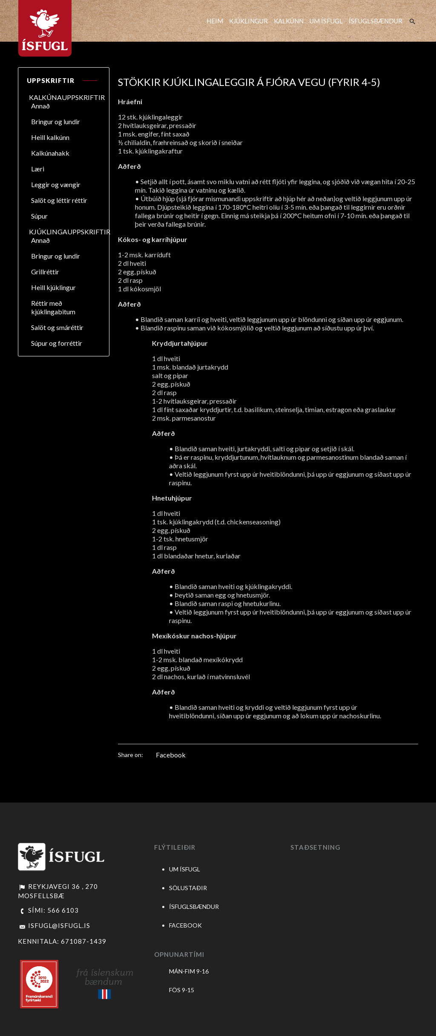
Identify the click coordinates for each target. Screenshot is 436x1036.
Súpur (39, 216)
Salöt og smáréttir (57, 327)
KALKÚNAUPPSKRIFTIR (67, 97)
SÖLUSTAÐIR (188, 887)
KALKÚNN (289, 21)
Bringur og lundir (55, 121)
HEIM (215, 21)
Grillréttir (45, 272)
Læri (37, 169)
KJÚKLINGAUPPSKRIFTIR (69, 232)
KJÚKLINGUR (248, 21)
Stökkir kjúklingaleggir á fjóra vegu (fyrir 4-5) (249, 82)
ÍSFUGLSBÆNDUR (375, 21)
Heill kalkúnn (50, 137)
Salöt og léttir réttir (59, 200)
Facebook (171, 755)
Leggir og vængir (55, 184)
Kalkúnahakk (50, 153)
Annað (40, 106)
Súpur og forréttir (56, 343)
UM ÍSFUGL (326, 21)
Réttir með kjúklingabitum (53, 307)
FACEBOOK (185, 925)
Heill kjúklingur (53, 287)
